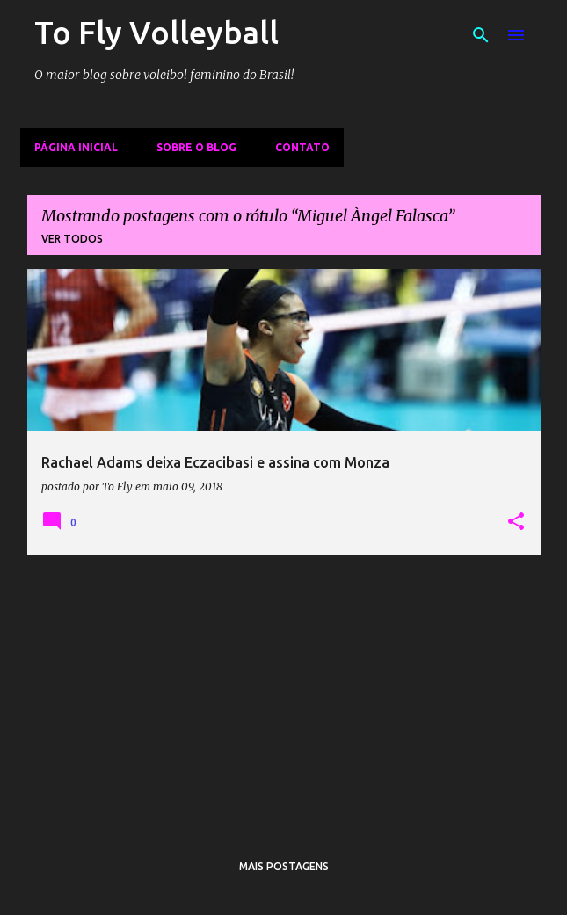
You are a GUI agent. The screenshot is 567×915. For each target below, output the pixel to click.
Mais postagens (284, 866)
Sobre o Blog (196, 147)
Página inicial (76, 147)
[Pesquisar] (480, 35)
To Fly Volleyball (156, 32)
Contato (302, 147)
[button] (516, 522)
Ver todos (72, 238)
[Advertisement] (284, 692)
